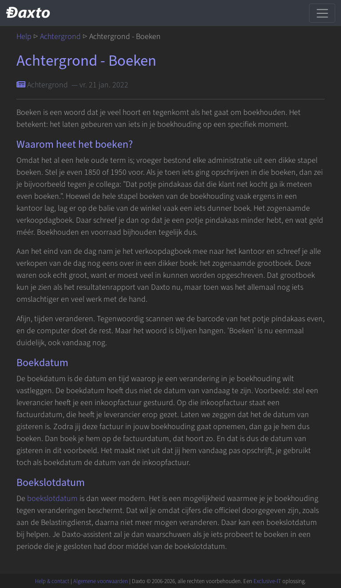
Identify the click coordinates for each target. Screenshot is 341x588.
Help (24, 36)
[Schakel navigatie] (322, 13)
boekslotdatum (52, 498)
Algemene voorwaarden (100, 581)
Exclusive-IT (267, 581)
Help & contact (52, 581)
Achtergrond (60, 36)
